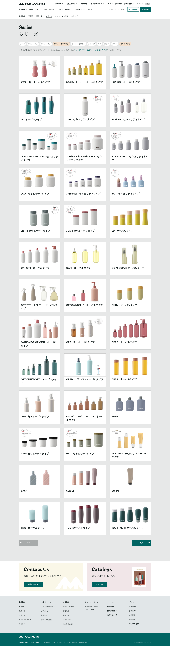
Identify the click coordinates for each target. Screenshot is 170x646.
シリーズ (49, 16)
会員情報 (132, 619)
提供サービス (46, 602)
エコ (99, 44)
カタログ (74, 16)
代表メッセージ (68, 606)
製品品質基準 (83, 642)
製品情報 (22, 9)
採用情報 (118, 4)
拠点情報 (66, 615)
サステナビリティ (97, 4)
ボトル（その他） (78, 44)
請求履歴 (132, 615)
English (21, 642)
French (38, 642)
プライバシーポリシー (58, 642)
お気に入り (133, 611)
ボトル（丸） (33, 44)
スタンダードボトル (48, 606)
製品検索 (22, 16)
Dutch (32, 642)
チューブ (52, 9)
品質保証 (44, 615)
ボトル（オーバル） (61, 44)
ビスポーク (45, 611)
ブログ (110, 9)
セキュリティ (125, 44)
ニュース (109, 4)
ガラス (106, 44)
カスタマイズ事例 (61, 16)
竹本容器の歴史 (68, 624)
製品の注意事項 (72, 642)
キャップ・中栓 (64, 9)
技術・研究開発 (46, 620)
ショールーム (60, 4)
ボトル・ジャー (41, 9)
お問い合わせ (33, 584)
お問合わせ (145, 9)
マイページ (121, 10)
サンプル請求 (133, 9)
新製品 (30, 16)
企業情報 (66, 602)
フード (22, 44)
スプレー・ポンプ (78, 9)
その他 (90, 9)
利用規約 (47, 642)
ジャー (114, 44)
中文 (26, 642)
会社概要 (66, 611)
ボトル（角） (46, 44)
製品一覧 (39, 16)
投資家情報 (128, 4)
